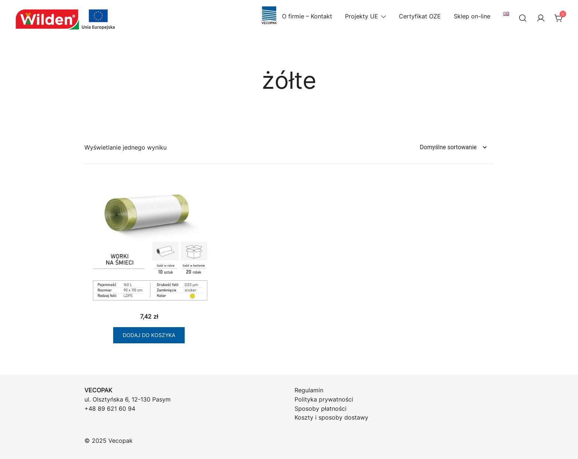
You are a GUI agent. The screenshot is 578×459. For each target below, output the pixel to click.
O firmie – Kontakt (296, 16)
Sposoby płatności (321, 408)
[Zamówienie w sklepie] (453, 147)
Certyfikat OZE (420, 16)
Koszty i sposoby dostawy (331, 417)
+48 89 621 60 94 (109, 408)
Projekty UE (361, 16)
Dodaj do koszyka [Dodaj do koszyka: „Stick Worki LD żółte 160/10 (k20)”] (149, 335)
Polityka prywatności (324, 399)
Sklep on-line (472, 16)
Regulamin (309, 390)
